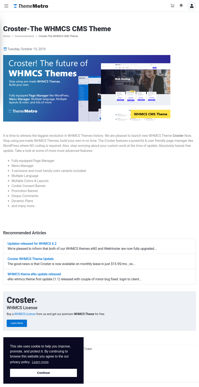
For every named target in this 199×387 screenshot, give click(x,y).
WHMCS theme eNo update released (34, 274)
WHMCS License (25, 314)
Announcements (24, 36)
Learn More (17, 323)
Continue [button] (43, 372)
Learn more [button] (40, 362)
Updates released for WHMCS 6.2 (32, 244)
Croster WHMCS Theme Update (31, 259)
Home (6, 36)
